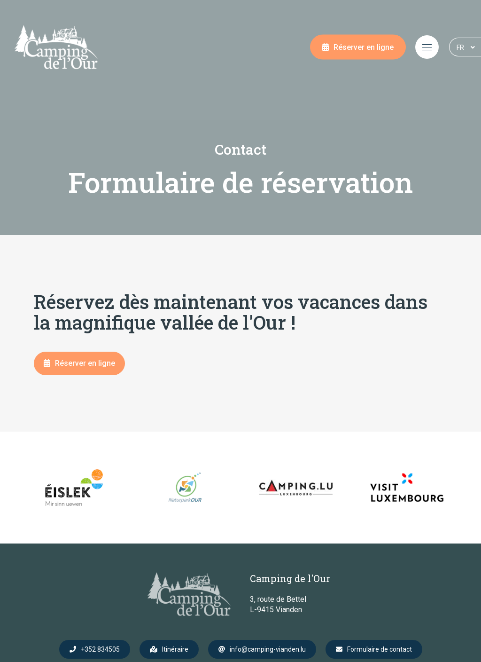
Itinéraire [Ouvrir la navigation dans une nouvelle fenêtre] (175, 649)
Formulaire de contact (379, 649)
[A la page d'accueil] (56, 47)
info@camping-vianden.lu (268, 649)
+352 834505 (100, 649)
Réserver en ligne (364, 47)
